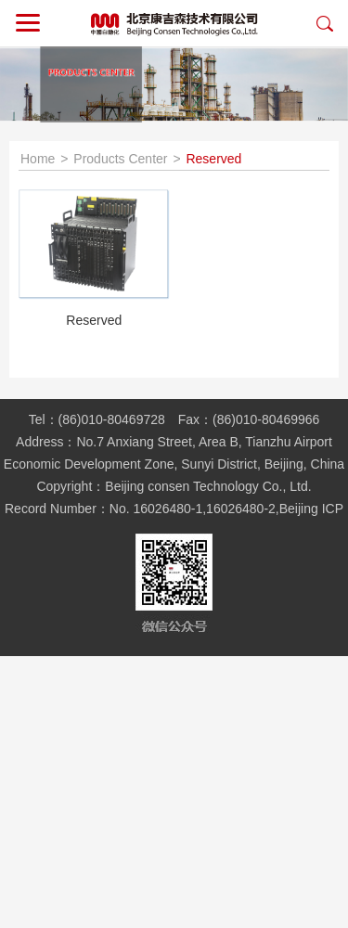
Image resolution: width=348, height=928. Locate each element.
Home (37, 158)
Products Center (120, 158)
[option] (174, 84)
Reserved (213, 158)
